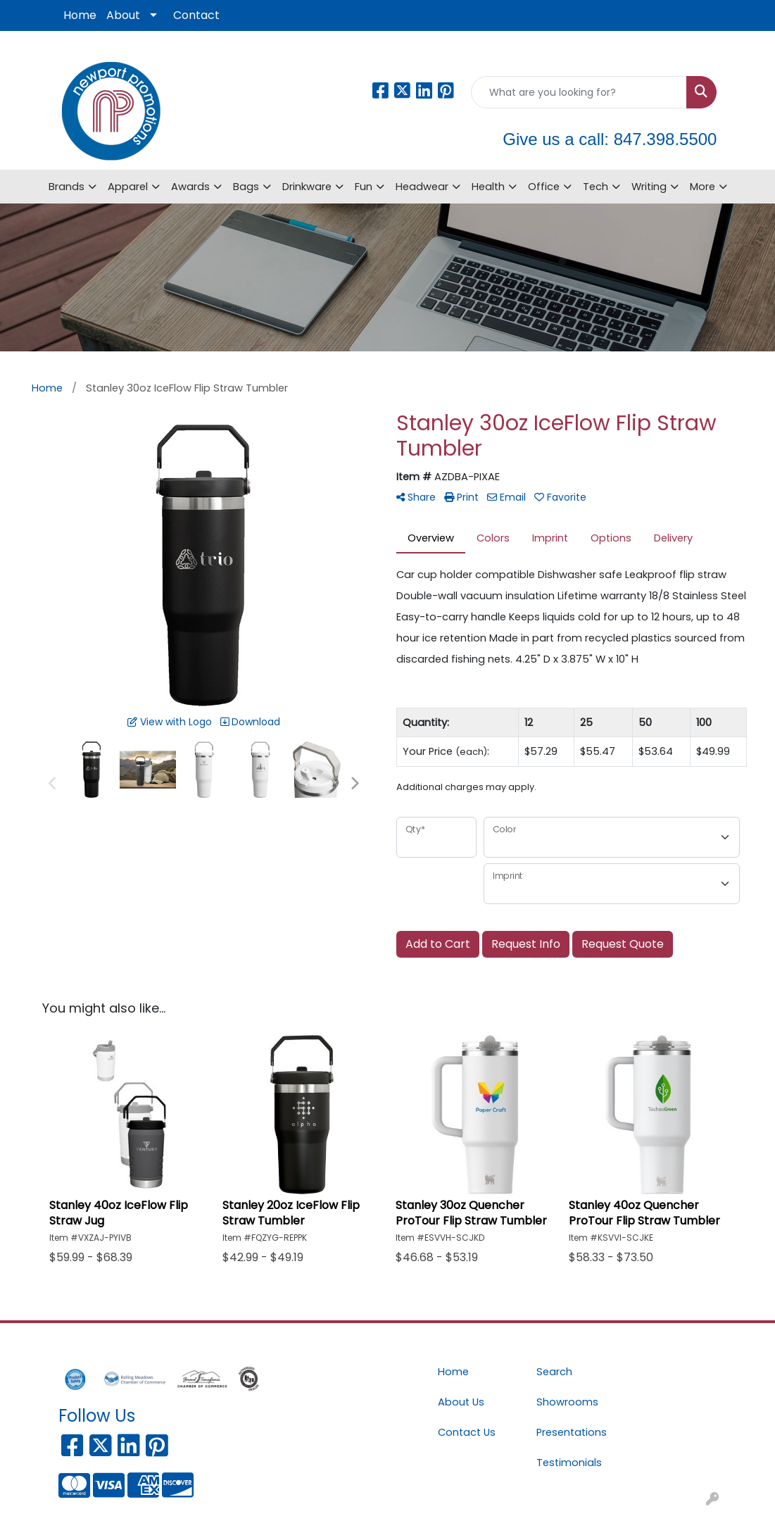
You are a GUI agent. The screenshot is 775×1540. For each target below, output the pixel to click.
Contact (196, 15)
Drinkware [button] (307, 187)
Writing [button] (649, 187)
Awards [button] (190, 187)
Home (79, 15)
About (123, 15)
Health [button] (488, 187)
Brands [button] (66, 187)
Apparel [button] (128, 187)
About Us (461, 1402)
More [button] (702, 187)
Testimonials (569, 1463)
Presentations (571, 1432)
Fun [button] (363, 187)
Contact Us (467, 1432)
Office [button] (544, 187)
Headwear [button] (422, 187)
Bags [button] (246, 187)
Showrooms (567, 1402)
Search (554, 1372)
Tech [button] (595, 187)
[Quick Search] (579, 92)
